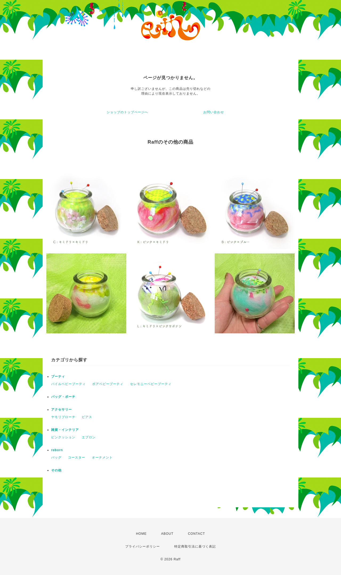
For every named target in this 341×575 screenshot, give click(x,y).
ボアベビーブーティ (107, 384)
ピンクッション (63, 437)
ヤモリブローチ (63, 417)
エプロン (89, 437)
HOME (141, 534)
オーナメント (102, 457)
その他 (56, 470)
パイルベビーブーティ (68, 384)
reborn (57, 450)
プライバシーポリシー (142, 546)
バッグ (56, 457)
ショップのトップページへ (127, 112)
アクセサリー (61, 409)
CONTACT (196, 534)
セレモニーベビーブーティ (151, 384)
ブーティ (58, 376)
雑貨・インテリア (65, 430)
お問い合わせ (213, 112)
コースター (76, 457)
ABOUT (167, 534)
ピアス (87, 417)
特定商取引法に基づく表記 (195, 546)
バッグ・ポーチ (63, 397)
